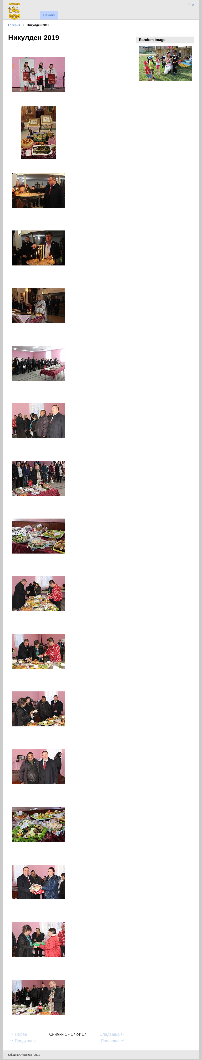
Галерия (14, 25)
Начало (48, 15)
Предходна (23, 1040)
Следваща (112, 1034)
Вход (191, 4)
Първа (18, 1034)
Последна (113, 1040)
